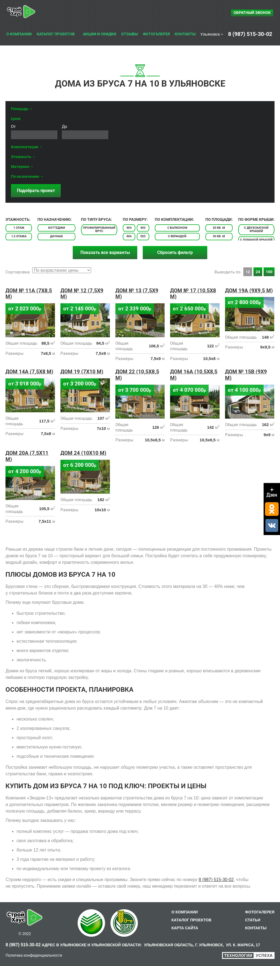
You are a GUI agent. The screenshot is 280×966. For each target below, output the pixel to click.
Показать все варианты (105, 252)
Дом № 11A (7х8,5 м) (28, 293)
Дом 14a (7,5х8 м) (29, 371)
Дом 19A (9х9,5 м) (249, 290)
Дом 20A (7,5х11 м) (26, 456)
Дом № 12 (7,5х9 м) (81, 293)
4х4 (129, 228)
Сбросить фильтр (175, 252)
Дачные (56, 236)
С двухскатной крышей (256, 229)
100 (269, 272)
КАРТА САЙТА (184, 928)
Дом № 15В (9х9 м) (246, 374)
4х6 (129, 236)
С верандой (177, 236)
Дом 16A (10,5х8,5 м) (193, 374)
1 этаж (18, 228)
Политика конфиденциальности (33, 955)
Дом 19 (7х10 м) (81, 371)
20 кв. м (219, 228)
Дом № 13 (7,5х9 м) (136, 293)
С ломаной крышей (256, 240)
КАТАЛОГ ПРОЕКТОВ (191, 920)
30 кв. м (219, 236)
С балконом (177, 228)
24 (258, 272)
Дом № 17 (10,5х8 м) (193, 293)
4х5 (142, 228)
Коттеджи (56, 228)
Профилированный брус (99, 229)
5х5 (142, 236)
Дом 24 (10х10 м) (83, 453)
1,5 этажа (19, 236)
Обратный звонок (252, 12)
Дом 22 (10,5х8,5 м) (137, 374)
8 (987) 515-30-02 (216, 879)
